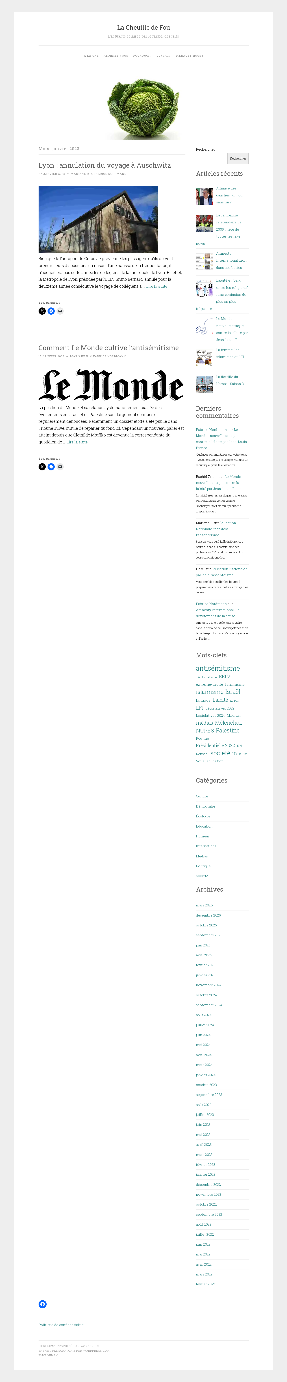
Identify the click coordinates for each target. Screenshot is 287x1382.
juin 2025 (203, 945)
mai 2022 (203, 1254)
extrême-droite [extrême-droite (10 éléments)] (209, 684)
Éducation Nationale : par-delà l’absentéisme (216, 529)
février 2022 (205, 1284)
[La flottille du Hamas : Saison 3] (204, 386)
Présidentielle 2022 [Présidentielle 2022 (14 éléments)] (215, 745)
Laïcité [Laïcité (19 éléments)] (220, 700)
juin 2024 (203, 1035)
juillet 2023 (205, 1114)
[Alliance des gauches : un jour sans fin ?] (204, 197)
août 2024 (203, 1015)
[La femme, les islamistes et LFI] (204, 359)
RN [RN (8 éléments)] (239, 745)
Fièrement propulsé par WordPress (69, 1346)
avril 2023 (204, 1144)
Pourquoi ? (142, 55)
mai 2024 (203, 1044)
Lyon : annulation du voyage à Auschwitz (108, 165)
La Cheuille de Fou (143, 27)
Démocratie (205, 806)
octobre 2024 (206, 995)
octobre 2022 (206, 1204)
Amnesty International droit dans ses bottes (231, 260)
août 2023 (203, 1104)
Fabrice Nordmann (211, 429)
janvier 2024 (205, 1075)
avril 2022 (204, 1264)
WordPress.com (96, 1350)
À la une (91, 55)
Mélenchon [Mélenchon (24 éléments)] (229, 722)
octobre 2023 (206, 1084)
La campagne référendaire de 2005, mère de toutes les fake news (218, 229)
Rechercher (205, 149)
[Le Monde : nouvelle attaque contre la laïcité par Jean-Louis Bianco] (204, 327)
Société (202, 876)
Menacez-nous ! (189, 55)
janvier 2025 (205, 975)
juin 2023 (203, 1124)
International (207, 846)
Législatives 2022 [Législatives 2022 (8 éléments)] (220, 708)
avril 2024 (204, 1055)
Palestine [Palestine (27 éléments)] (227, 730)
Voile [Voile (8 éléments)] (200, 761)
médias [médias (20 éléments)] (204, 722)
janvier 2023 (205, 1174)
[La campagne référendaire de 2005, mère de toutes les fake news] (204, 224)
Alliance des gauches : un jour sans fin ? (230, 195)
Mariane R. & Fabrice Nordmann (98, 174)
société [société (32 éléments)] (220, 752)
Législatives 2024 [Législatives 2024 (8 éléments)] (210, 715)
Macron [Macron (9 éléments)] (234, 715)
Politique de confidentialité (61, 1324)
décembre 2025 (208, 915)
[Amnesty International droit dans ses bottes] (204, 262)
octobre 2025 (206, 925)
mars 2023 (204, 1154)
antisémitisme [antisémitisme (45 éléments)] (218, 668)
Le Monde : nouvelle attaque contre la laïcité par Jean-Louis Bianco (220, 482)
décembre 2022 (208, 1184)
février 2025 (205, 965)
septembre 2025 (209, 935)
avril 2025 (204, 955)
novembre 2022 (208, 1194)
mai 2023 (203, 1134)
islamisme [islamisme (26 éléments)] (209, 691)
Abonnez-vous (116, 55)
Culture (202, 796)
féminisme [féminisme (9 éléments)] (235, 684)
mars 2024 (204, 1064)
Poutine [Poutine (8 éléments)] (202, 738)
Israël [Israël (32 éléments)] (233, 691)
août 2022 (203, 1224)
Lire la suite (157, 286)
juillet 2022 (205, 1234)
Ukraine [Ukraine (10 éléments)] (239, 753)
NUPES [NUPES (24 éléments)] (205, 730)
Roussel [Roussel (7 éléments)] (202, 754)
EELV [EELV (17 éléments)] (224, 676)
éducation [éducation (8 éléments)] (215, 761)
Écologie (203, 816)
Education (204, 826)
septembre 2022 (209, 1214)
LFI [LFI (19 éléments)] (200, 707)
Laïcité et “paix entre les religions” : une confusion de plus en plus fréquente (222, 294)
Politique (203, 866)
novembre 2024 (208, 985)
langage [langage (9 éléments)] (203, 700)
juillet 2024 (205, 1025)
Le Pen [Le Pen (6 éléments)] (234, 701)
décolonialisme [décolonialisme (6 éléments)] (206, 677)
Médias (202, 856)
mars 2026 (204, 905)
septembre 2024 (209, 1005)
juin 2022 (203, 1244)
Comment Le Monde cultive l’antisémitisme (112, 347)
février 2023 (205, 1164)
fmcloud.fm (48, 1355)
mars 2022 (204, 1274)
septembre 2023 (209, 1094)
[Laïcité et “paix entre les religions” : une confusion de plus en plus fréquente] (204, 289)
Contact (164, 55)
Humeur (202, 836)
